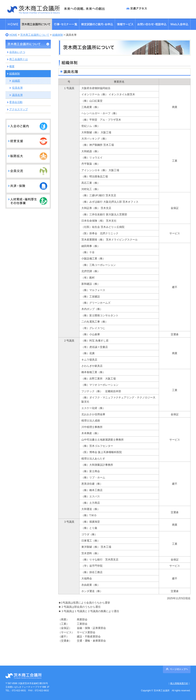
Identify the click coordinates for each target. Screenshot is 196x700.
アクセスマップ (18, 109)
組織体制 (57, 34)
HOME (13, 34)
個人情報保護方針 (179, 683)
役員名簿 (17, 87)
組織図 (16, 80)
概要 (12, 66)
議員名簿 (17, 94)
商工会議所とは (18, 59)
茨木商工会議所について (34, 34)
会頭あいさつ (17, 52)
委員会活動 (15, 102)
